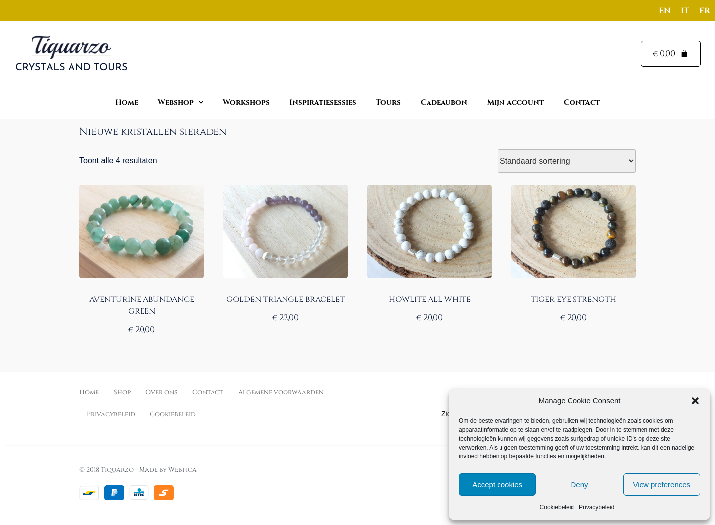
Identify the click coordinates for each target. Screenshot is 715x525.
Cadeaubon (444, 102)
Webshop (180, 102)
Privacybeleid (596, 507)
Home (126, 102)
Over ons (161, 392)
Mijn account (515, 102)
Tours (388, 102)
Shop (122, 392)
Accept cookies (497, 484)
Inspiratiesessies (322, 102)
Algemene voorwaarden (281, 392)
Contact (582, 102)
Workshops (246, 102)
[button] (695, 401)
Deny (579, 484)
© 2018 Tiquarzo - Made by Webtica (138, 469)
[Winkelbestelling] (567, 161)
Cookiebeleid (557, 507)
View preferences (662, 484)
